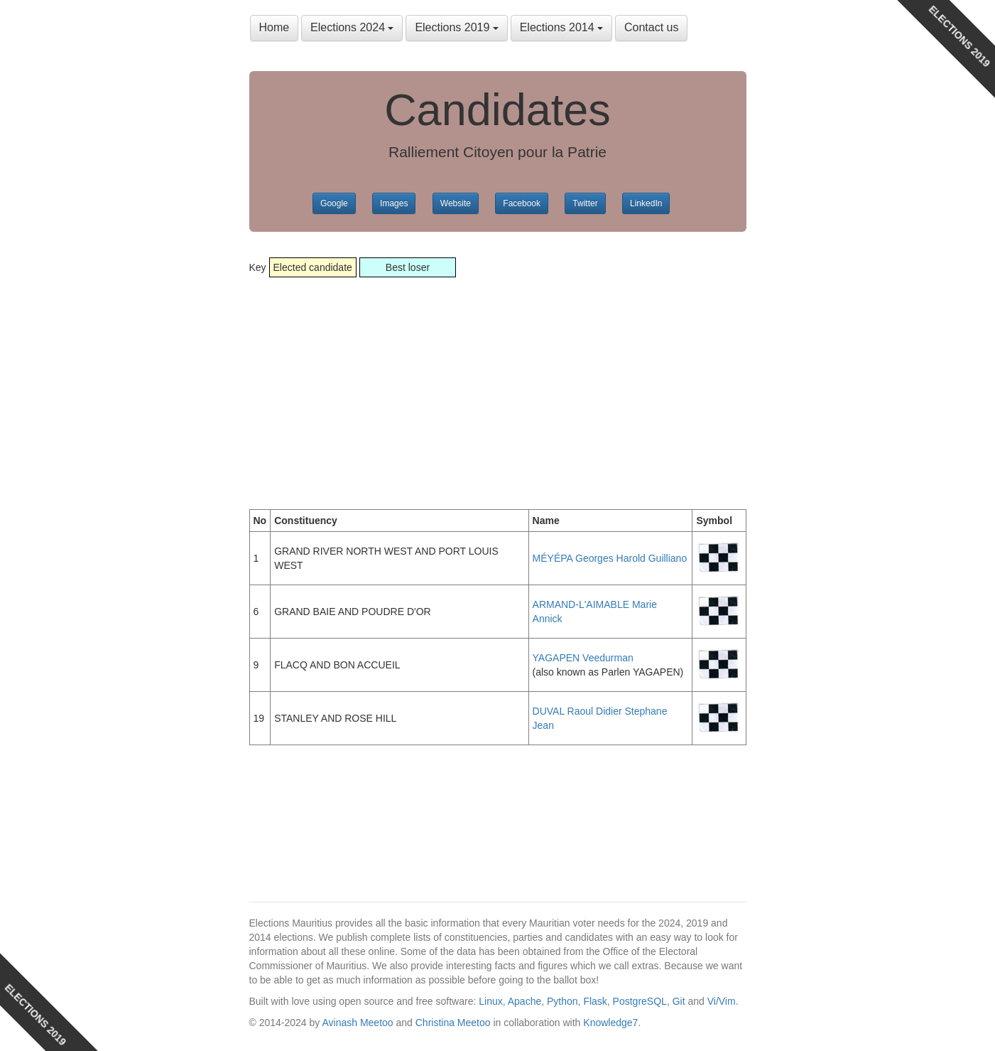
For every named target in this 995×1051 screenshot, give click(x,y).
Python (562, 1001)
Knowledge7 (610, 1022)
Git (679, 1001)
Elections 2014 (561, 27)
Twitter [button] (584, 203)
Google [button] (334, 203)
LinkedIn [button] (646, 203)
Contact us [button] (651, 27)
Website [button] (455, 203)
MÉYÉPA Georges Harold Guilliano (610, 558)
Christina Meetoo (453, 1022)
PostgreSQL (640, 1001)
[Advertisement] (497, 381)
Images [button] (394, 203)
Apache (524, 1001)
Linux (490, 1001)
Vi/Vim (721, 1001)
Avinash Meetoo (357, 1022)
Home (274, 27)
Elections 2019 (456, 27)
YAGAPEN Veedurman (583, 657)
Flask (595, 1001)
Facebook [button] (521, 203)
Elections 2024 (351, 27)
